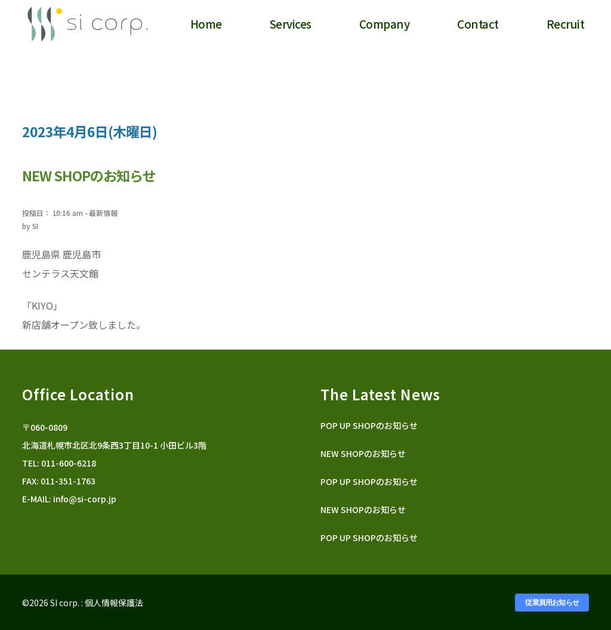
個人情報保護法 (114, 603)
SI (35, 226)
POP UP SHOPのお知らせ (369, 425)
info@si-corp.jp (84, 499)
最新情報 (103, 213)
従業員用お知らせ (552, 602)
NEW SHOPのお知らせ (363, 453)
